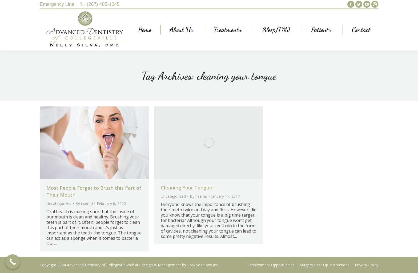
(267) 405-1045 (103, 4)
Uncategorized (58, 203)
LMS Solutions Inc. (203, 264)
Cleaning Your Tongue (186, 187)
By (84, 203)
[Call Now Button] (12, 261)
